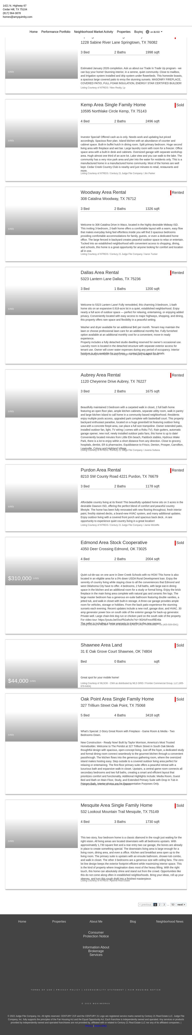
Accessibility (100, 1026)
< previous (145, 904)
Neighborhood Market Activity (93, 31)
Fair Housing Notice (144, 990)
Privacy (89, 1026)
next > (181, 904)
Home (34, 31)
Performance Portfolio (55, 31)
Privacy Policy (68, 990)
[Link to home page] (96, 8)
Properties (123, 31)
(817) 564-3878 (12, 13)
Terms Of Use (42, 990)
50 (173, 904)
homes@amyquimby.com (17, 16)
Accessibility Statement (104, 990)
